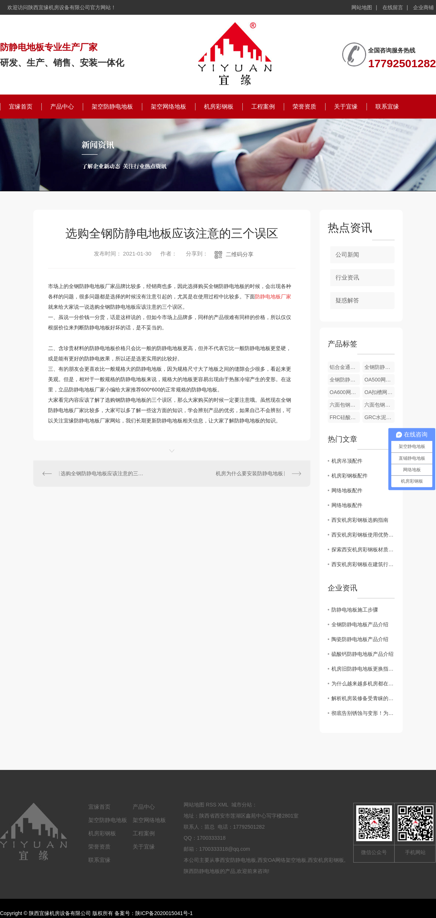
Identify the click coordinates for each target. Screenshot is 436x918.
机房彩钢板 (219, 106)
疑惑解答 (347, 300)
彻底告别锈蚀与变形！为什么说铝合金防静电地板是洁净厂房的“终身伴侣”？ (363, 713)
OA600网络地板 (345, 392)
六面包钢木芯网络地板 (379, 405)
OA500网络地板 (379, 380)
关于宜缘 (346, 106)
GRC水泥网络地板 (379, 417)
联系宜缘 (387, 106)
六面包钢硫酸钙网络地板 (345, 405)
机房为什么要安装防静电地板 (249, 473)
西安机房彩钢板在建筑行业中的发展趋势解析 (363, 564)
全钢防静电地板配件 (379, 367)
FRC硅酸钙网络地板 (345, 417)
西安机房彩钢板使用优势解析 (363, 535)
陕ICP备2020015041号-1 (164, 913)
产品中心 (62, 106)
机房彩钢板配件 (349, 476)
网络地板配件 (346, 490)
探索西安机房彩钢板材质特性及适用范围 (363, 549)
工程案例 (263, 106)
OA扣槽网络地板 (379, 392)
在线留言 (392, 7)
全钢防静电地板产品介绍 (359, 624)
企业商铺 (423, 7)
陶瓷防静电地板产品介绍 (359, 639)
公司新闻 (347, 254)
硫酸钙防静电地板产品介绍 (362, 654)
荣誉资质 (304, 106)
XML (223, 805)
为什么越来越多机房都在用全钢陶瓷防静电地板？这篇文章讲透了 (363, 683)
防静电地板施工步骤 (354, 610)
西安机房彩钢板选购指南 (359, 520)
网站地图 (361, 7)
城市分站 (241, 805)
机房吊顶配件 (346, 461)
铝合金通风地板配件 (345, 367)
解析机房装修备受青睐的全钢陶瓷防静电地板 (363, 698)
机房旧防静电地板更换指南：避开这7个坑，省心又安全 (363, 669)
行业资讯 (347, 277)
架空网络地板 (168, 106)
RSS (211, 805)
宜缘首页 (21, 106)
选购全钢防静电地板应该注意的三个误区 (103, 473)
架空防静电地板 (112, 106)
